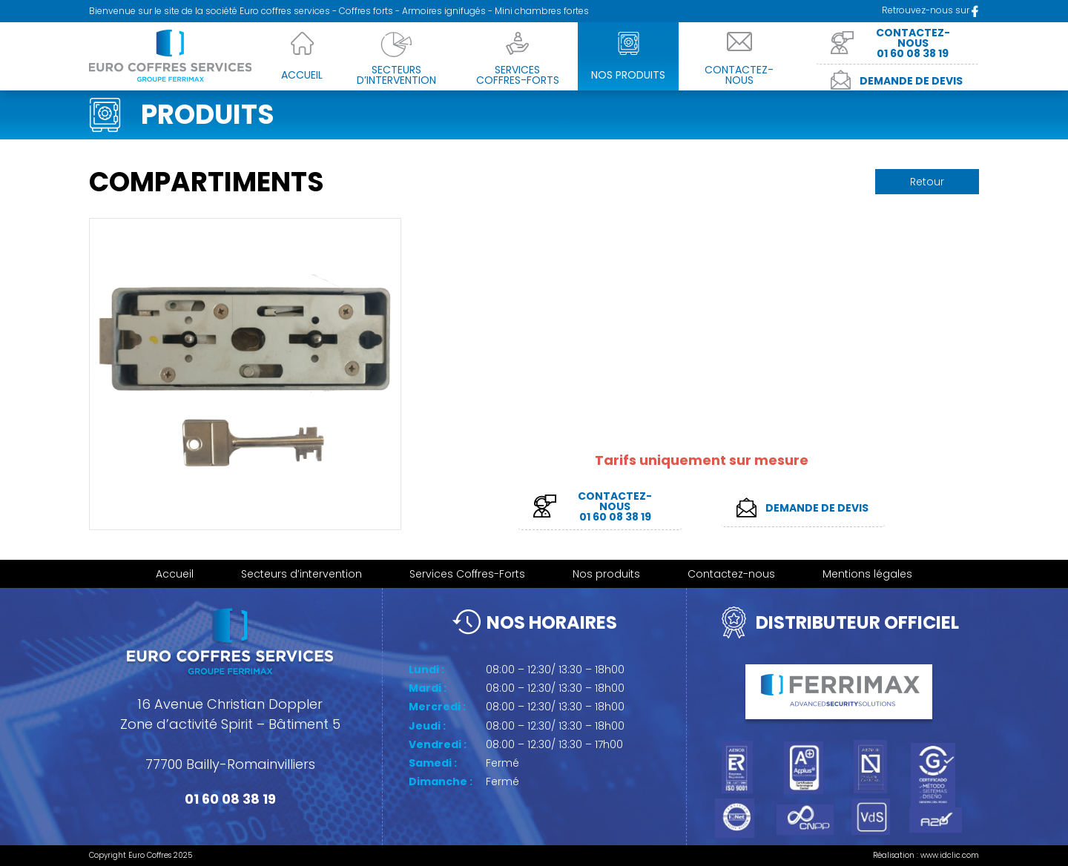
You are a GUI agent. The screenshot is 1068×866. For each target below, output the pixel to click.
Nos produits (606, 573)
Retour (927, 181)
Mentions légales (867, 573)
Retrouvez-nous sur (930, 10)
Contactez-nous (731, 573)
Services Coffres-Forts (467, 573)
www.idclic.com (949, 855)
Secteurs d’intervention (301, 573)
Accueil (175, 573)
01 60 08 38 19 (230, 799)
